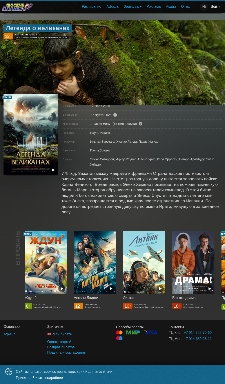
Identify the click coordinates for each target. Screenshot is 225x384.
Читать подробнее (48, 378)
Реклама (154, 6)
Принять (23, 378)
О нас (186, 6)
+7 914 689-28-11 (197, 339)
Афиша (113, 6)
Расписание (91, 6)
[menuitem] (91, 7)
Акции (171, 6)
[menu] (114, 7)
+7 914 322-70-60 (197, 332)
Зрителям (132, 6)
